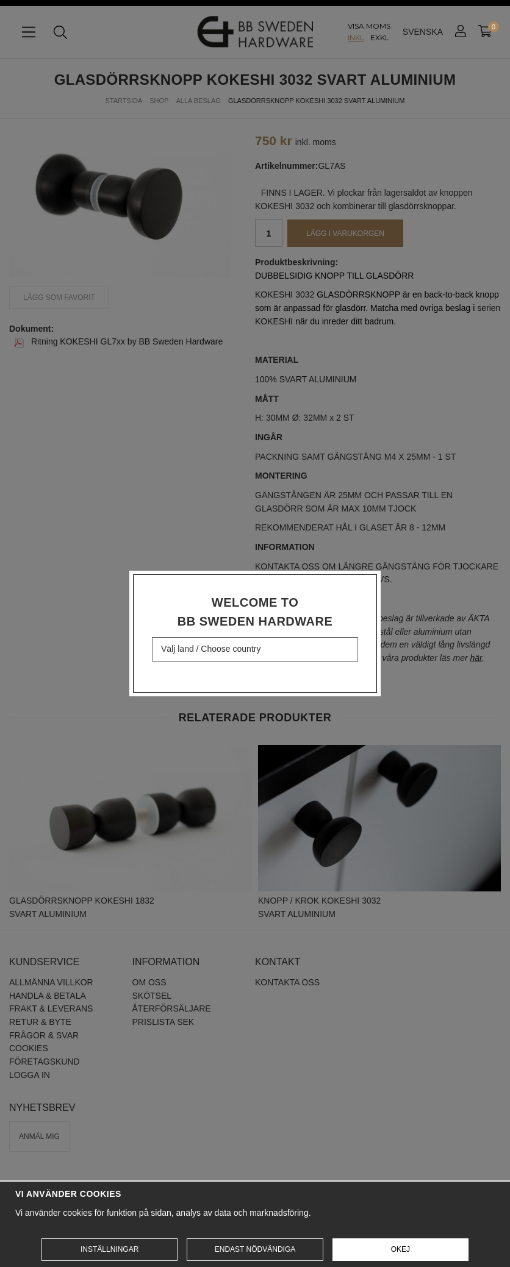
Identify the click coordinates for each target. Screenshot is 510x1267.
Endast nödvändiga (255, 1249)
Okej (400, 1249)
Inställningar (109, 1249)
